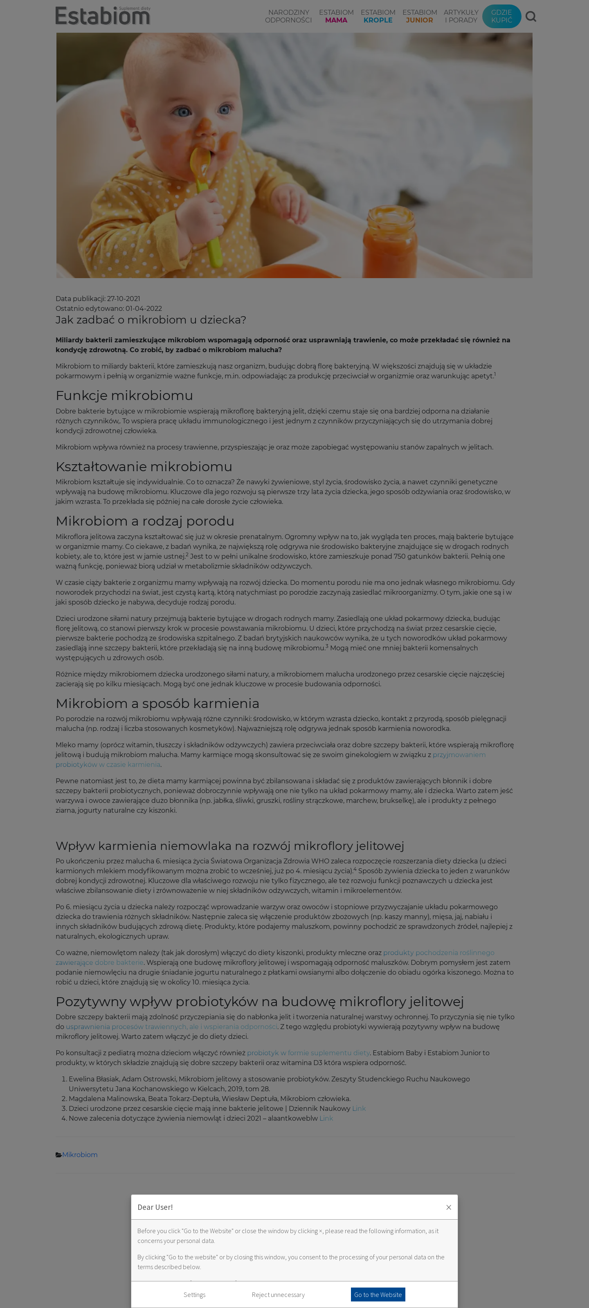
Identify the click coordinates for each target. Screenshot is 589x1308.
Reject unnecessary (278, 1294)
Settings (194, 1294)
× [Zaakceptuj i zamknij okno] (449, 1207)
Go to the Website (378, 1294)
